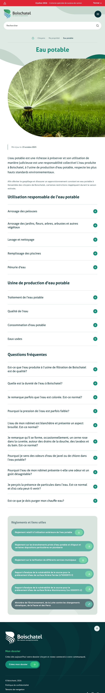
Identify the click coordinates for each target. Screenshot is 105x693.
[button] (52, 209)
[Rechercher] (97, 20)
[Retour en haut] (97, 623)
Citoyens (41, 33)
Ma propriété (54, 33)
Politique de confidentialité (17, 680)
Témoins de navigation (14, 684)
